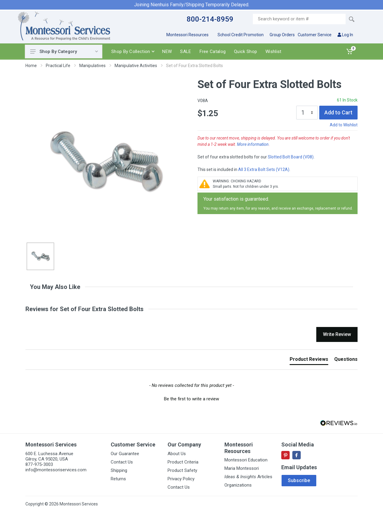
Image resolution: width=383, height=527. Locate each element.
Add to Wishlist (344, 124)
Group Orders (282, 34)
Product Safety (182, 470)
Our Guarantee (125, 453)
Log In (345, 34)
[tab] (309, 360)
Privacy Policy (181, 478)
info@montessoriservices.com (55, 470)
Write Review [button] (337, 334)
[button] (191, 398)
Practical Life (58, 65)
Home (31, 65)
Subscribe (299, 480)
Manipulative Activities (136, 65)
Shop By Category (64, 51)
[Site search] (299, 19)
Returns (118, 478)
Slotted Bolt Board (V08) (291, 157)
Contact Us (122, 462)
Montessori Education (246, 460)
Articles (248, 476)
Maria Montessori (241, 468)
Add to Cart (338, 112)
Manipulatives (92, 65)
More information (253, 144)
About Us (177, 453)
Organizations (238, 485)
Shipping (119, 470)
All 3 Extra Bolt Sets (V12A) (263, 169)
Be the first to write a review (191, 399)
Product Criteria (183, 462)
